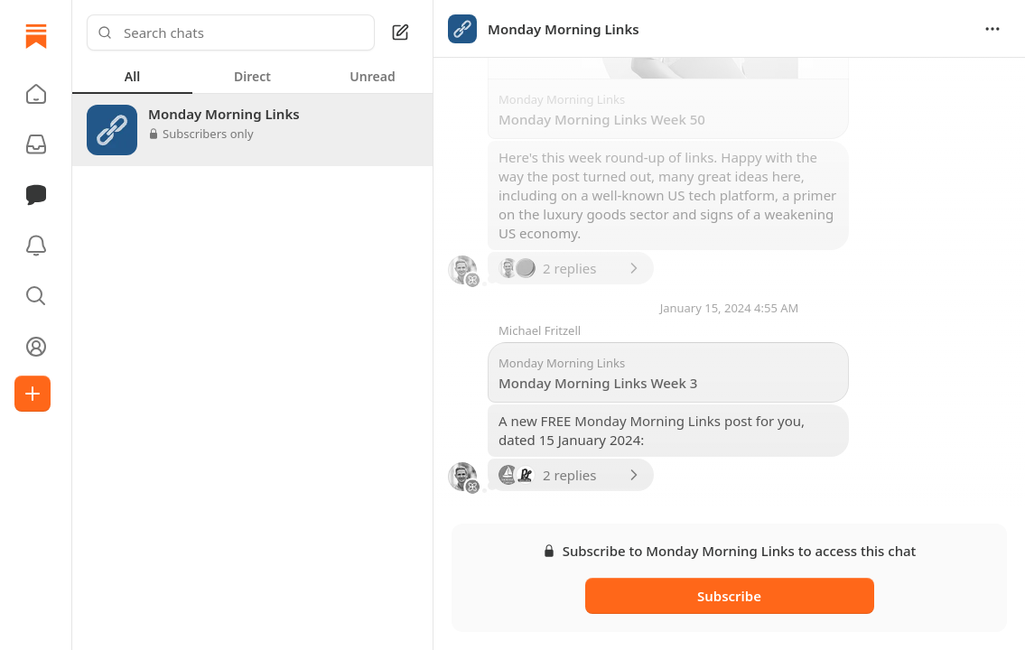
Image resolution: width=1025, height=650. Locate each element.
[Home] (36, 36)
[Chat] (36, 195)
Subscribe (729, 596)
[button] (36, 94)
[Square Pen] (400, 32)
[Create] (32, 394)
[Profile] (36, 346)
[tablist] (252, 76)
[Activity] (36, 245)
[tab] (132, 76)
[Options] (992, 29)
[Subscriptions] (36, 144)
